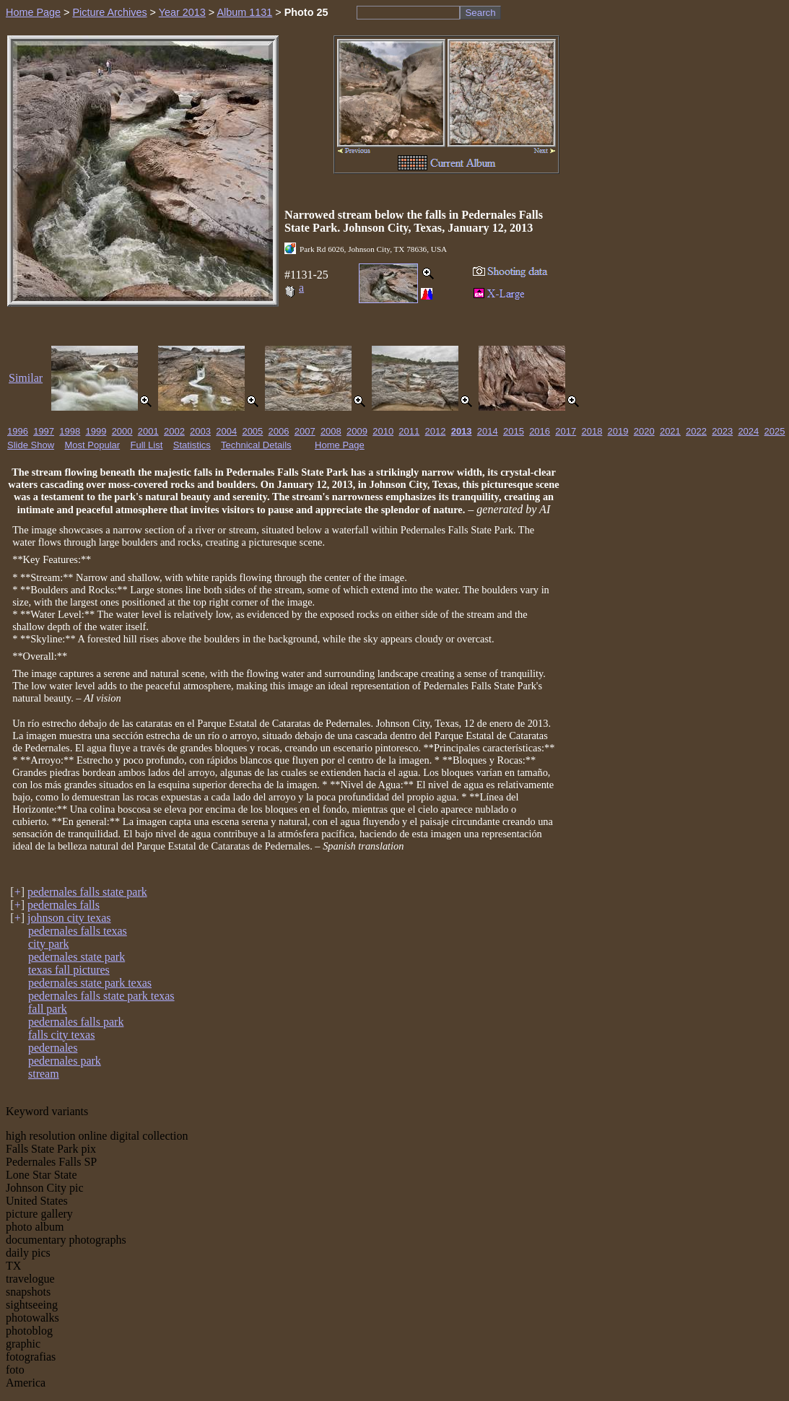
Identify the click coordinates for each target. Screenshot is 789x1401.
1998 (69, 431)
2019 (618, 431)
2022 (696, 431)
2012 (435, 431)
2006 (279, 431)
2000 (122, 431)
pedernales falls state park (87, 892)
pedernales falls (63, 905)
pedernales (52, 1048)
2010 (382, 431)
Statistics (192, 445)
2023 (722, 431)
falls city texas (61, 1035)
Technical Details (256, 445)
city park (48, 944)
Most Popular (93, 445)
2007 (305, 431)
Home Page (33, 12)
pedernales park (64, 1061)
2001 (148, 431)
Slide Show (30, 445)
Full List (147, 445)
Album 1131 (244, 12)
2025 (774, 431)
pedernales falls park (75, 1022)
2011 (408, 431)
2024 (748, 431)
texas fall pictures (69, 970)
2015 (513, 431)
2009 (356, 431)
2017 (565, 431)
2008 (331, 431)
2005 (252, 431)
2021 (670, 431)
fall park (47, 1009)
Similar (26, 378)
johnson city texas (69, 918)
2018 (591, 431)
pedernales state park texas (90, 983)
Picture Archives (109, 12)
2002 (174, 431)
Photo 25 (306, 12)
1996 (17, 431)
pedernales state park (76, 957)
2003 (200, 431)
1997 (43, 431)
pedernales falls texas (77, 931)
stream (43, 1074)
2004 (226, 431)
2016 (539, 431)
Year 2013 (182, 12)
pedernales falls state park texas (101, 996)
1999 (95, 431)
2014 (487, 431)
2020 (644, 431)
